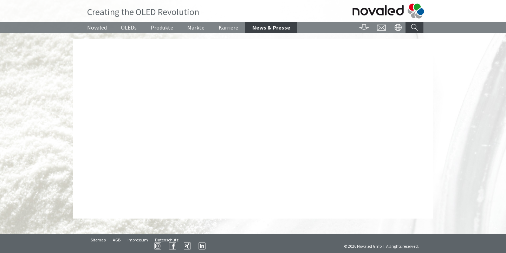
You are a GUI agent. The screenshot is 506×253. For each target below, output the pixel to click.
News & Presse (271, 27)
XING (274, 245)
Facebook (260, 245)
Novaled (97, 27)
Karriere (228, 27)
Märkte (196, 27)
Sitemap (98, 246)
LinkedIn (289, 245)
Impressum (138, 246)
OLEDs (129, 27)
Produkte (162, 27)
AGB (117, 246)
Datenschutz (167, 246)
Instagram (245, 245)
